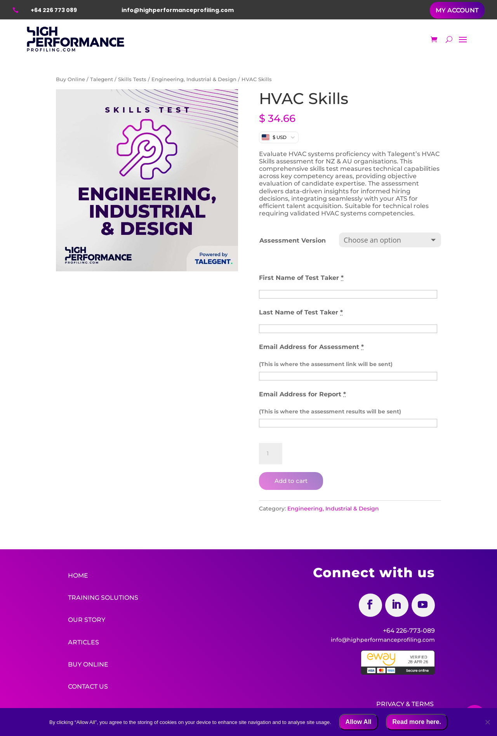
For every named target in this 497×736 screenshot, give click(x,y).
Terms (423, 702)
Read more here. (417, 722)
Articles (83, 641)
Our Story (86, 619)
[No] (487, 722)
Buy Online (70, 79)
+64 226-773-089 (409, 630)
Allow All (359, 722)
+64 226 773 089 (54, 10)
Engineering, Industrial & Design (193, 79)
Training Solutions (103, 597)
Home (78, 575)
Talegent (101, 79)
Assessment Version (292, 240)
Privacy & (393, 702)
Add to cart (291, 480)
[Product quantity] (270, 454)
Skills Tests (132, 79)
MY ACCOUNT (457, 10)
